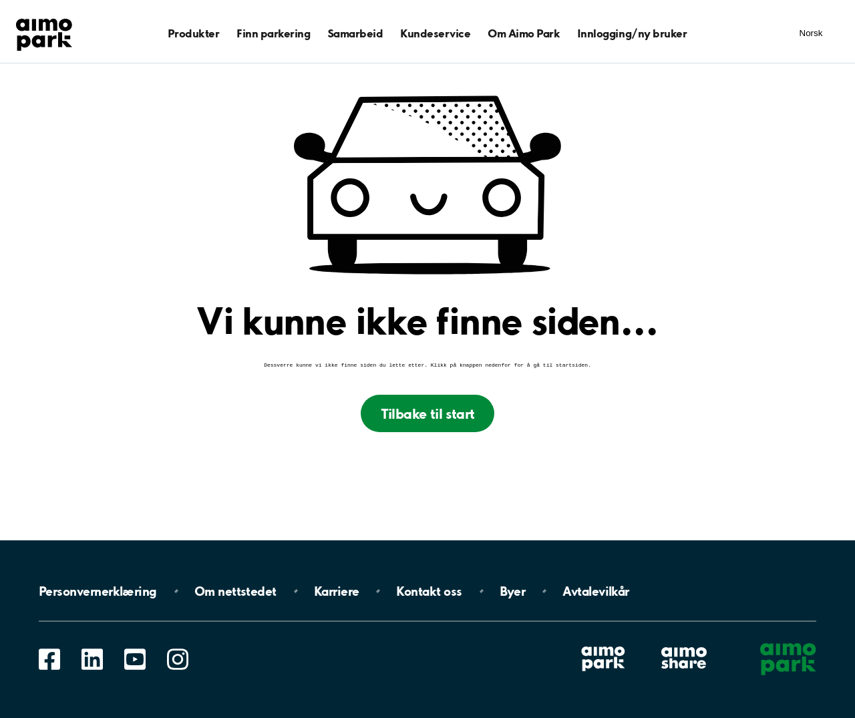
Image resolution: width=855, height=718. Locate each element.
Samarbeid (355, 33)
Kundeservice (435, 33)
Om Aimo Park (524, 33)
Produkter (194, 33)
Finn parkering (273, 33)
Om (235, 591)
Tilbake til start (428, 414)
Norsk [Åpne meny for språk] (811, 33)
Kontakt (429, 591)
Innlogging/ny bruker (632, 33)
